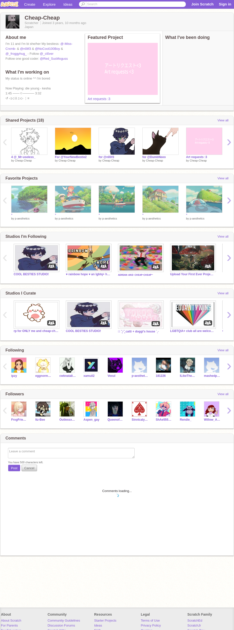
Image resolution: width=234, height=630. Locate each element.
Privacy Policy (151, 625)
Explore (49, 4)
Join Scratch (202, 4)
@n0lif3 (25, 49)
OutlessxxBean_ (67, 419)
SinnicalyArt (140, 419)
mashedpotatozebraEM (212, 376)
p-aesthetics (22, 218)
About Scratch (11, 620)
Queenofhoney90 (116, 419)
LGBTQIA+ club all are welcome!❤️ (192, 331)
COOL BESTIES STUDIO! (31, 274)
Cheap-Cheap (23, 160)
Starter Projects (105, 620)
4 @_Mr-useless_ (23, 157)
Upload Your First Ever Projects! (192, 274)
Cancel (29, 468)
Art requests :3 (99, 99)
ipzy (14, 376)
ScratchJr (194, 625)
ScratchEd (194, 620)
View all (223, 120)
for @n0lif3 (106, 157)
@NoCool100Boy (47, 49)
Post (14, 468)
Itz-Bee (40, 419)
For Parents (9, 625)
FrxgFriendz (19, 419)
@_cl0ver (46, 53)
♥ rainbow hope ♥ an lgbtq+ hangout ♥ (88, 274)
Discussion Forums (61, 625)
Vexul (111, 376)
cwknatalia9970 (67, 376)
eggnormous (43, 376)
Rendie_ (186, 419)
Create (29, 4)
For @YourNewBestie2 (71, 157)
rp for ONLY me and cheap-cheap (36, 331)
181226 (161, 376)
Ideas (68, 4)
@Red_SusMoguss (54, 58)
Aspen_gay (91, 419)
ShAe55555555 (164, 419)
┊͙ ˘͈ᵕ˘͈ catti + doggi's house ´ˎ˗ (138, 331)
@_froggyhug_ (16, 53)
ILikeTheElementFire (188, 376)
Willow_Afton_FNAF (212, 419)
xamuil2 (89, 376)
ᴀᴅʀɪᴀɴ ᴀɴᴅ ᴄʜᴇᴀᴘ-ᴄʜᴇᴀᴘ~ (135, 274)
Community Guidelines (63, 620)
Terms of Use (150, 620)
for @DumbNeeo (154, 157)
